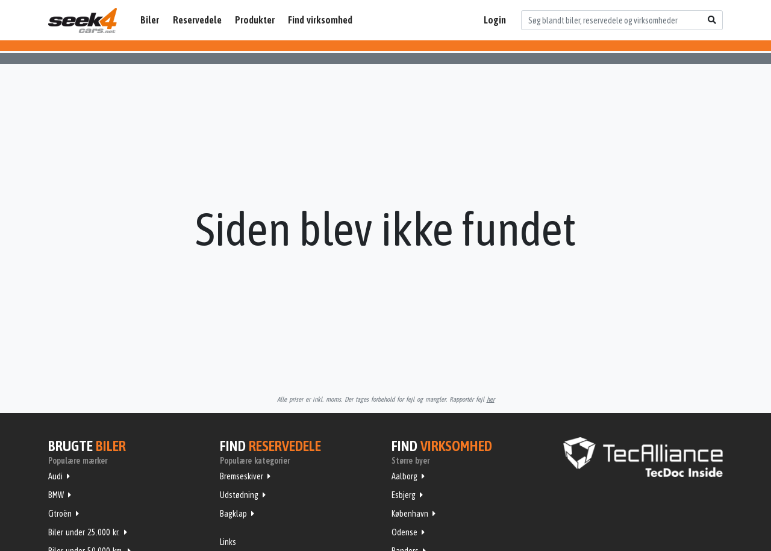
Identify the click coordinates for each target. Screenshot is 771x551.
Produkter (255, 20)
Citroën (60, 513)
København (410, 513)
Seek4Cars (82, 20)
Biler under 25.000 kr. (84, 532)
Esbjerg (404, 495)
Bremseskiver (241, 476)
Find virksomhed (320, 20)
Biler (149, 20)
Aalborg (404, 476)
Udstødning (239, 495)
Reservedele (197, 20)
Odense (404, 532)
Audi (55, 476)
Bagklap (233, 513)
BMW (56, 495)
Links (228, 542)
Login (495, 20)
